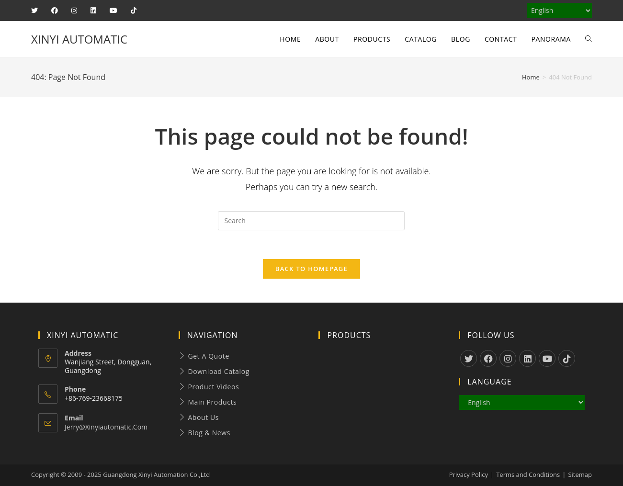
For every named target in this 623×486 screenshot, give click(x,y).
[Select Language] (559, 10)
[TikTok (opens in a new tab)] (133, 10)
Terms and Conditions (528, 474)
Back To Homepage (311, 268)
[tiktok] (566, 358)
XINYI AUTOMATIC (79, 39)
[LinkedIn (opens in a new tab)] (93, 10)
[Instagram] (507, 358)
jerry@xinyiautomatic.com (106, 426)
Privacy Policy (468, 474)
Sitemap (580, 474)
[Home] (531, 77)
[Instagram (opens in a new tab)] (74, 10)
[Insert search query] (311, 220)
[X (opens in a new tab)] (38, 10)
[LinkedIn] (527, 358)
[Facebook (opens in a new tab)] (55, 10)
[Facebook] (488, 358)
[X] (468, 358)
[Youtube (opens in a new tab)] (113, 10)
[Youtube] (547, 358)
